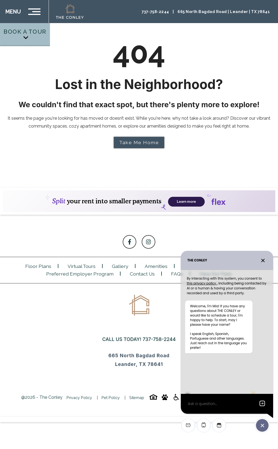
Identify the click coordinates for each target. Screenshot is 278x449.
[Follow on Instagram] (148, 242)
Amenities (156, 266)
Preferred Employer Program (79, 274)
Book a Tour (25, 34)
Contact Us (142, 274)
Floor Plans (38, 266)
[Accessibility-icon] (176, 398)
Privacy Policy (79, 397)
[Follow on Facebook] (129, 242)
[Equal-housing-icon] (153, 398)
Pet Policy (111, 397)
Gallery (120, 266)
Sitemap (136, 397)
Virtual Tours (82, 266)
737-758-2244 (159, 339)
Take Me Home (139, 142)
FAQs (177, 274)
